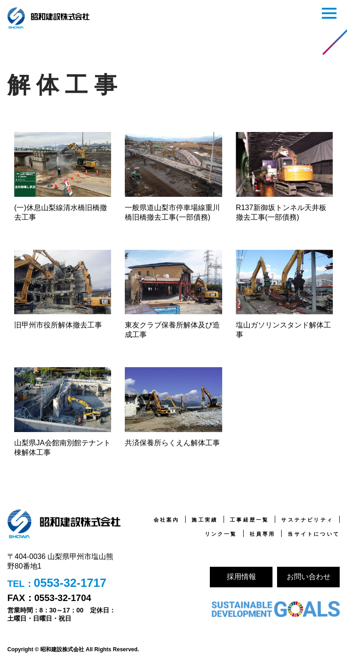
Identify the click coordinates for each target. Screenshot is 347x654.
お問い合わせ (309, 576)
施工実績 (205, 519)
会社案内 (167, 519)
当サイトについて (314, 534)
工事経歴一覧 (249, 519)
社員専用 (263, 534)
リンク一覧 (221, 534)
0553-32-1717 (71, 583)
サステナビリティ (307, 519)
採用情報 (241, 576)
